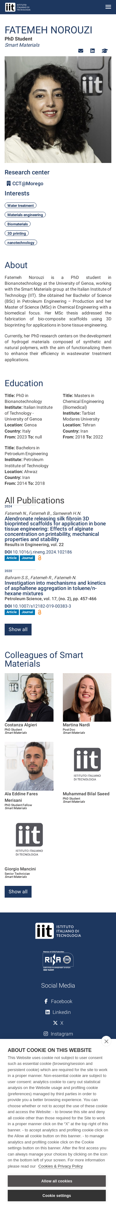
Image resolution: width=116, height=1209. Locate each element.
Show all (18, 629)
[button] (80, 51)
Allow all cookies (56, 1181)
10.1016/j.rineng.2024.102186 (38, 551)
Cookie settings (56, 1196)
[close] (106, 1041)
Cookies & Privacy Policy (60, 1166)
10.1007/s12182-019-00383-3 (38, 606)
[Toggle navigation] (108, 7)
